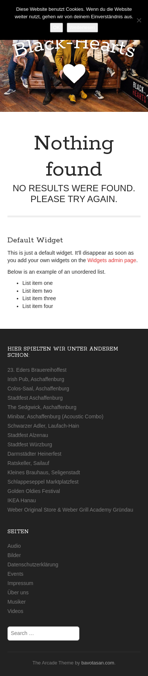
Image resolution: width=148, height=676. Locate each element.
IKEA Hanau (21, 500)
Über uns (18, 592)
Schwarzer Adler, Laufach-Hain (43, 426)
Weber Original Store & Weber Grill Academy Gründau (70, 510)
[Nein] (138, 20)
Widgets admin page (111, 260)
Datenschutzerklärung (32, 564)
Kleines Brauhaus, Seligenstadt (43, 472)
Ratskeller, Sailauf (28, 463)
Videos (15, 611)
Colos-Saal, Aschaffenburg (38, 389)
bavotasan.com (97, 663)
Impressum (20, 583)
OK (56, 27)
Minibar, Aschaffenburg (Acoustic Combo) (55, 416)
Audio (14, 546)
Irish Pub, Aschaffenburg (35, 379)
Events (15, 574)
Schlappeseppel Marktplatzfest (43, 482)
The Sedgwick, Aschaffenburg (41, 407)
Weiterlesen (82, 27)
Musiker (16, 602)
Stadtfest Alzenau (27, 435)
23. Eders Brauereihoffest (37, 370)
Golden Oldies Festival (33, 491)
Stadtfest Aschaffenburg (35, 398)
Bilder (14, 555)
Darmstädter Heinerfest (34, 454)
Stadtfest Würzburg (29, 444)
